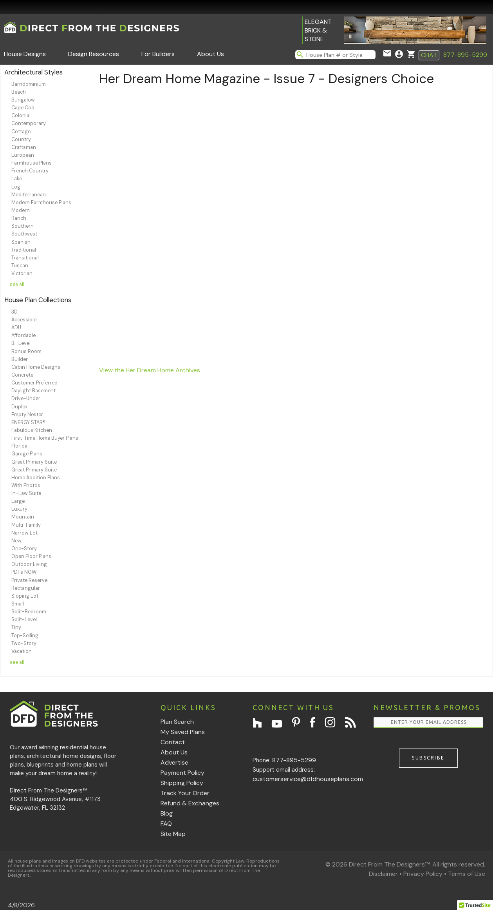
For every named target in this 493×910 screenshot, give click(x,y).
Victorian (22, 273)
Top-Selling (24, 636)
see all (17, 284)
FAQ (166, 823)
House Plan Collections (37, 299)
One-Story (24, 549)
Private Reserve (29, 580)
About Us (210, 54)
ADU (16, 327)
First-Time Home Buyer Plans (44, 438)
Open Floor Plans (31, 556)
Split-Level (24, 619)
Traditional (23, 250)
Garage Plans (26, 454)
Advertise (174, 762)
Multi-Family (26, 525)
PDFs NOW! (24, 572)
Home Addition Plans (35, 478)
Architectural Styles (33, 72)
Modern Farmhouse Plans (41, 202)
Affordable (23, 335)
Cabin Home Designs (35, 367)
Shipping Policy (182, 783)
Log (15, 187)
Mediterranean (28, 195)
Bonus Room (26, 351)
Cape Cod (22, 108)
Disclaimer (383, 874)
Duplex (19, 407)
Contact (173, 742)
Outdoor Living (29, 564)
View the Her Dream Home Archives (149, 370)
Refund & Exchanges (190, 803)
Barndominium (28, 84)
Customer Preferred (34, 383)
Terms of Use (466, 874)
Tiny (16, 627)
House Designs (25, 54)
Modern (20, 210)
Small (17, 604)
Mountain (22, 517)
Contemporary (28, 123)
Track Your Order (185, 793)
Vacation (21, 651)
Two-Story (23, 643)
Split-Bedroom (28, 612)
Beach (18, 92)
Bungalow (23, 100)
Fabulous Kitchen (31, 430)
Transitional (25, 258)
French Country (30, 171)
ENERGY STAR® (28, 422)
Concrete (22, 375)
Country (21, 139)
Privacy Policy (422, 874)
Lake (16, 179)
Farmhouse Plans (31, 163)
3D (14, 312)
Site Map (173, 834)
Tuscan (19, 266)
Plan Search (177, 722)
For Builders (158, 54)
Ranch (18, 218)
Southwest (24, 234)
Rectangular (25, 588)
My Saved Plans (183, 732)
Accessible (23, 320)
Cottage (21, 132)
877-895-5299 (465, 55)
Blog (167, 813)
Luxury (19, 509)
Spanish (21, 242)
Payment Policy (182, 773)
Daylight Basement (33, 391)
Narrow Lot (24, 533)
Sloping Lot (24, 596)
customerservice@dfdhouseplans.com (308, 779)
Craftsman (23, 147)
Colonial (21, 115)
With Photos (25, 485)
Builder (19, 359)
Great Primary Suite (34, 462)
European (22, 155)
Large (18, 501)
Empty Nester (27, 414)
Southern (22, 226)
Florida (19, 446)
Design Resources (93, 54)
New (16, 541)
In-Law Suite (26, 493)
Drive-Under (25, 398)
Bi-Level (21, 343)
